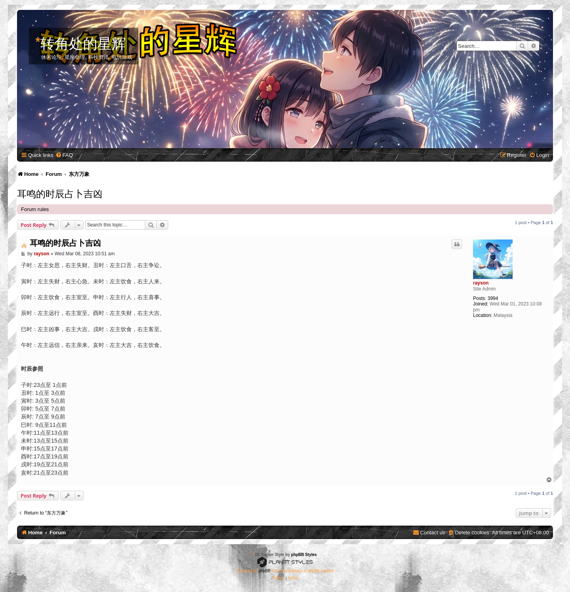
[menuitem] (64, 155)
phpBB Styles (304, 554)
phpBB (264, 571)
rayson (480, 283)
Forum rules (35, 209)
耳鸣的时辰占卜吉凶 (60, 193)
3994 (493, 298)
